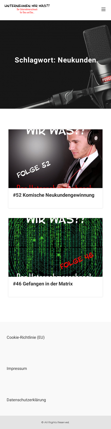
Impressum (17, 368)
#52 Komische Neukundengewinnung (54, 195)
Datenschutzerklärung (26, 399)
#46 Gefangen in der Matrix (43, 284)
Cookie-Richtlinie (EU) (26, 337)
